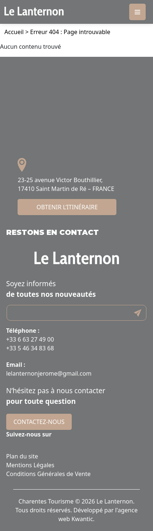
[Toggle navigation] (137, 12)
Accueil (14, 32)
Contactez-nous (39, 422)
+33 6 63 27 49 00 (30, 339)
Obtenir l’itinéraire (67, 207)
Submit (137, 312)
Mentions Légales (30, 465)
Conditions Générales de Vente (48, 474)
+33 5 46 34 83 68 (30, 348)
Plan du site (22, 456)
